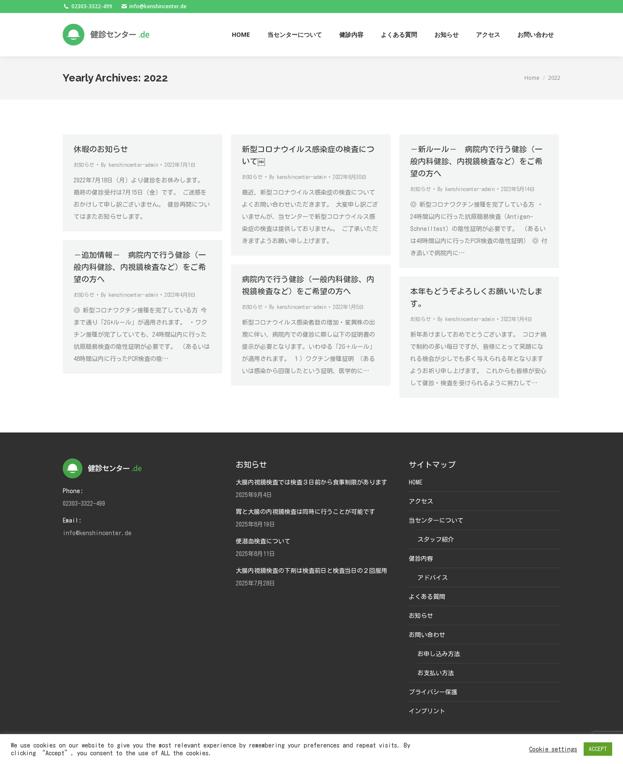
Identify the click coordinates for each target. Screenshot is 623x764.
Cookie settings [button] (553, 749)
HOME (415, 482)
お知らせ (84, 164)
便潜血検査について (263, 541)
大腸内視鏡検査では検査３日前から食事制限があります (311, 482)
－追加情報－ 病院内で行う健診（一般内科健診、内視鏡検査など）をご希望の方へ (140, 267)
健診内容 (421, 559)
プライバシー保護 (433, 692)
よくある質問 (427, 597)
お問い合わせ (427, 635)
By (129, 164)
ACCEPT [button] (598, 749)
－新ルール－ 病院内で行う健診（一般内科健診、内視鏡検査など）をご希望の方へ (476, 161)
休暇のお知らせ (101, 149)
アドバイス (432, 578)
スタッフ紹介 (435, 539)
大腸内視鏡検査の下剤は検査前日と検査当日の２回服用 (311, 571)
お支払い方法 (435, 673)
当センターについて (436, 520)
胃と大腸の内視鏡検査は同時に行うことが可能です (305, 512)
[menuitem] (241, 34)
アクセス (421, 501)
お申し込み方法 (438, 654)
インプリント (427, 711)
